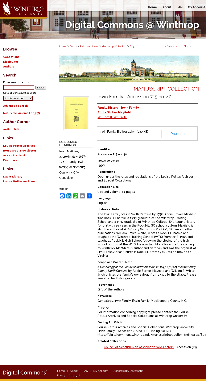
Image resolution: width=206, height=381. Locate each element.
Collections (11, 56)
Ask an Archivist (14, 155)
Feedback (10, 160)
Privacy (61, 375)
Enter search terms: (16, 82)
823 (132, 46)
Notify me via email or (21, 113)
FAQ (85, 370)
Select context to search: (19, 92)
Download (178, 134)
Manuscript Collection (114, 46)
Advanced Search (15, 105)
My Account (100, 370)
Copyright (74, 375)
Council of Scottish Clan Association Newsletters (139, 347)
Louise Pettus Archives (19, 145)
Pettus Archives (89, 46)
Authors (8, 66)
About (74, 370)
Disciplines (10, 61)
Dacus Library (12, 176)
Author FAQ (11, 129)
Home (62, 46)
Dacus (73, 46)
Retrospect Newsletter (19, 150)
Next (186, 46)
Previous (172, 46)
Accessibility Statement (128, 370)
